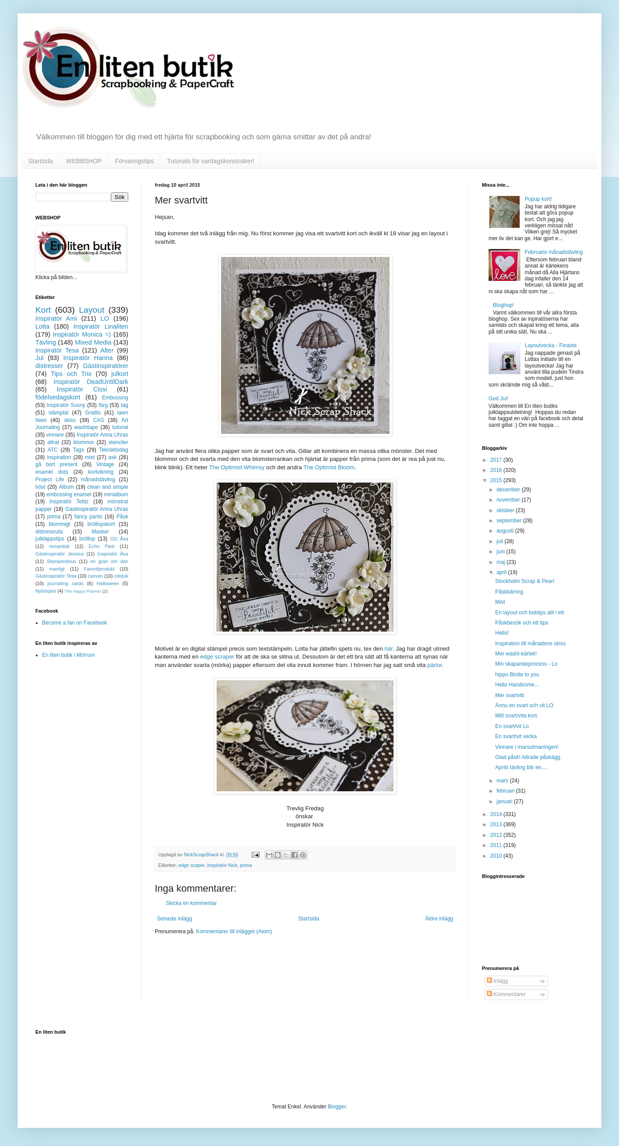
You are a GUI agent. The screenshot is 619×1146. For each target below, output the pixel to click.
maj (502, 562)
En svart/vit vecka (516, 736)
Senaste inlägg (174, 919)
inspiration (59, 457)
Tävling (45, 342)
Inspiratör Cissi (82, 389)
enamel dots (51, 472)
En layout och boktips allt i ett (529, 612)
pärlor (434, 665)
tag (124, 405)
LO (104, 318)
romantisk (59, 546)
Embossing (115, 398)
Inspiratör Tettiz (69, 501)
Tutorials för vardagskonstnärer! (210, 161)
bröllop (87, 539)
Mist (500, 602)
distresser (49, 365)
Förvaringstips (134, 161)
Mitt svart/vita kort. (516, 716)
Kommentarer (506, 994)
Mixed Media (93, 342)
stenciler (118, 442)
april (502, 572)
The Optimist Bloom (329, 467)
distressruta (49, 532)
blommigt (59, 524)
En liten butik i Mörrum (68, 655)
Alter (107, 350)
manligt (57, 568)
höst (40, 487)
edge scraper (218, 656)
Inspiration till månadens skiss (530, 643)
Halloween (107, 583)
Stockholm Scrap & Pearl (524, 581)
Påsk (122, 517)
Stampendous (61, 561)
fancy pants (88, 517)
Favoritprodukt (99, 568)
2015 (497, 480)
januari (505, 801)
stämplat (58, 413)
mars (503, 781)
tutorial (120, 427)
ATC (53, 450)
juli (500, 541)
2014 (497, 814)
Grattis (92, 413)
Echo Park (102, 546)
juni (501, 551)
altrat (53, 442)
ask (112, 457)
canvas (95, 576)
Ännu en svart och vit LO (524, 705)
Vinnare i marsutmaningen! (526, 747)
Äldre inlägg (439, 919)
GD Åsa (119, 538)
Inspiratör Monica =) (82, 334)
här (389, 648)
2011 (497, 845)
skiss (70, 420)
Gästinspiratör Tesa (55, 576)
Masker (100, 532)
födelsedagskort (57, 397)
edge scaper (192, 865)
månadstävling (98, 479)
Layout (91, 309)
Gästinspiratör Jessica (59, 553)
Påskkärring (509, 592)
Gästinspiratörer (105, 365)
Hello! (502, 633)
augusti (506, 531)
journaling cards (65, 583)
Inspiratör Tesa (57, 350)
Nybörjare (45, 591)
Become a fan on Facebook (74, 623)
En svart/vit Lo (512, 726)
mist (90, 457)
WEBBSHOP (84, 161)
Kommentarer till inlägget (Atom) (234, 931)
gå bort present (56, 464)
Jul (39, 357)
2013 (497, 824)
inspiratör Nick (222, 865)
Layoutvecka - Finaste (551, 345)
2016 (497, 470)
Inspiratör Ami (56, 318)
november (509, 500)
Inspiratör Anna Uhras (102, 435)
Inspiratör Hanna (88, 357)
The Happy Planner (83, 591)
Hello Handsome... (517, 685)
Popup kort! (538, 199)
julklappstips (49, 539)
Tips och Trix (71, 373)
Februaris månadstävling (554, 252)
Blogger (337, 1107)
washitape (86, 427)
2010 (497, 856)
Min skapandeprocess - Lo (526, 664)
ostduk (121, 576)
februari (506, 791)
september (510, 520)
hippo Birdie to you (517, 674)
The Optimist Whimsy (236, 467)
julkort (119, 373)
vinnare (55, 435)
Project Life (49, 479)
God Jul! (498, 398)
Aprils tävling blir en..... (522, 767)
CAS (98, 420)
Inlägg (497, 981)
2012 (497, 835)
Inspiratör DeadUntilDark (90, 381)
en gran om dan (109, 561)
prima (246, 865)
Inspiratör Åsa (112, 553)
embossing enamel (68, 494)
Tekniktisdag (113, 450)
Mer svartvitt (509, 695)
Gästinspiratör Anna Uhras (96, 509)
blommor (83, 442)
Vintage (105, 464)
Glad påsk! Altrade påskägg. (528, 757)
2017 (497, 460)
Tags (78, 450)
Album (66, 487)
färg (103, 405)
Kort (43, 309)
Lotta (42, 326)
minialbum (116, 494)
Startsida (40, 161)
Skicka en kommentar (191, 903)
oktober (506, 510)
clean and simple (108, 487)
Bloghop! (503, 305)
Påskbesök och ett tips (521, 623)
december (509, 490)
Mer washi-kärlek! (516, 654)
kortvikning (100, 472)
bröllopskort (101, 524)
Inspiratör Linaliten (100, 326)
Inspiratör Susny (66, 405)
